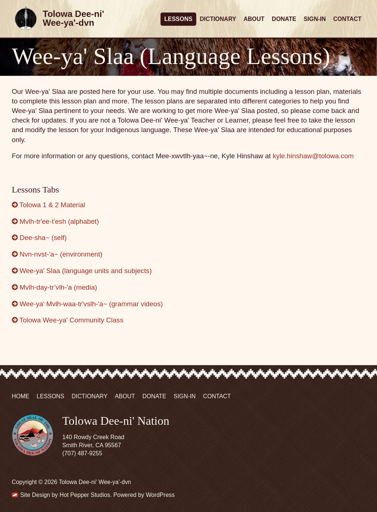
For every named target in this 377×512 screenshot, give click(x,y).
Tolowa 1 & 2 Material (48, 205)
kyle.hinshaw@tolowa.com (313, 156)
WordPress (160, 495)
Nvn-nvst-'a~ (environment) (57, 254)
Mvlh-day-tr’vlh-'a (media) (54, 287)
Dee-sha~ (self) (39, 237)
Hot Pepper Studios (85, 495)
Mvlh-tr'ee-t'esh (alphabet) (55, 221)
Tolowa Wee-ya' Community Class (67, 320)
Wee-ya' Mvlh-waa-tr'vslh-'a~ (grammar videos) (87, 304)
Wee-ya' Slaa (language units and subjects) (82, 271)
